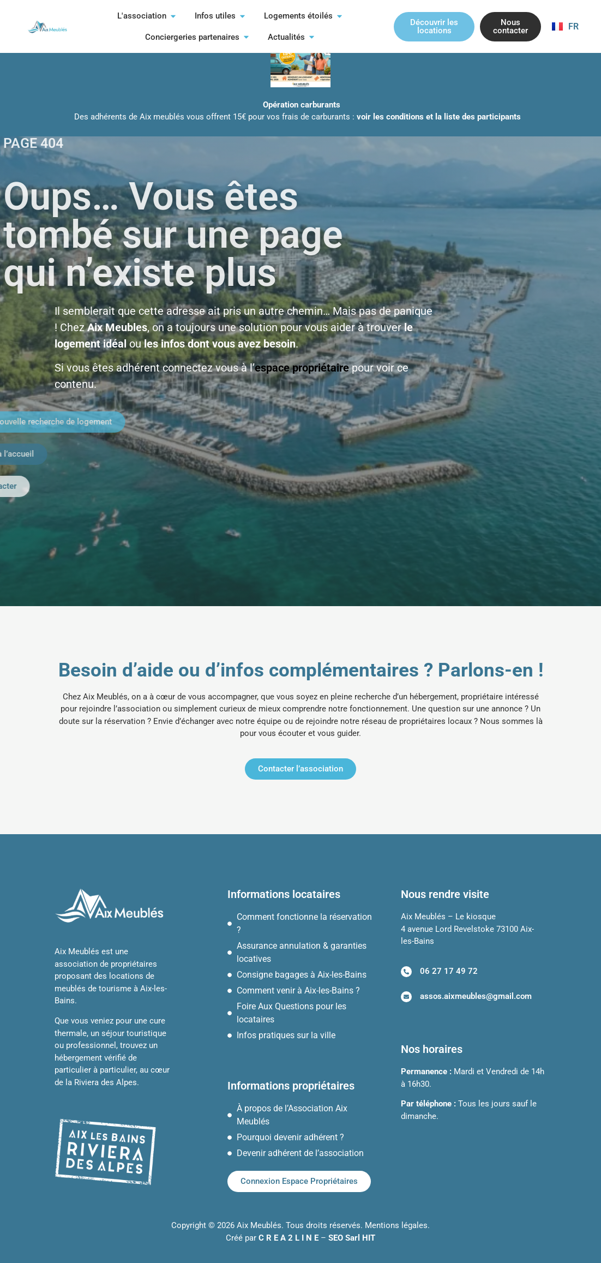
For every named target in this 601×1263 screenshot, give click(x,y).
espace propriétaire (302, 367)
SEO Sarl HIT (351, 1238)
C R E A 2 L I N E (288, 1238)
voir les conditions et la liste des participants (439, 117)
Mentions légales (396, 1225)
